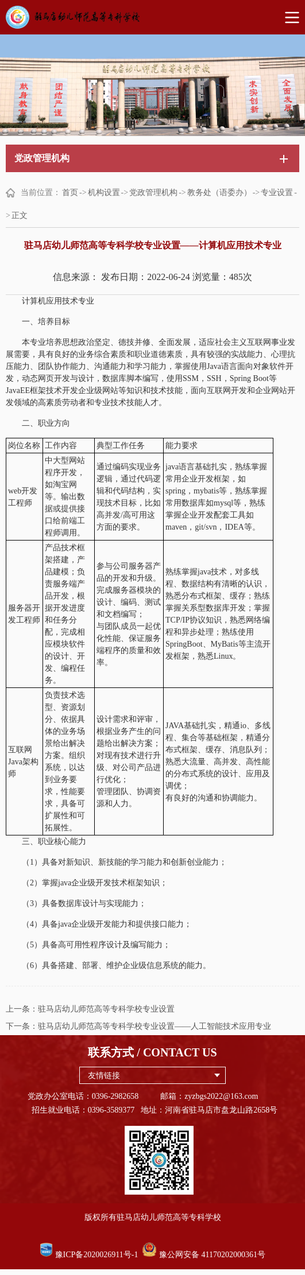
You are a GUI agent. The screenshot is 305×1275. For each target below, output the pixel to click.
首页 (70, 192)
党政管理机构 (153, 192)
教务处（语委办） (219, 192)
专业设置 (277, 192)
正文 (19, 215)
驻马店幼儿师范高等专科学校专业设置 (106, 1009)
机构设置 (104, 192)
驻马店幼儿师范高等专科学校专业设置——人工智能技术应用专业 (154, 1026)
